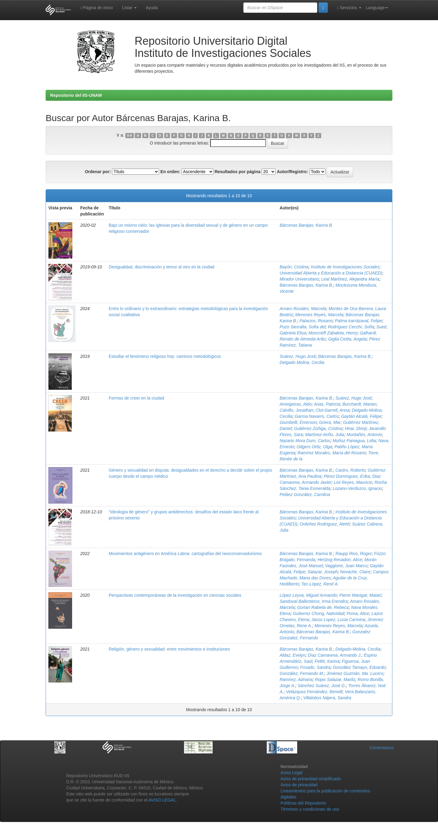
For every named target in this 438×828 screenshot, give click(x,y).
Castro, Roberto (350, 470)
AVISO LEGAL (162, 800)
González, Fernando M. (302, 673)
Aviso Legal (291, 772)
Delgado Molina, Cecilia (302, 362)
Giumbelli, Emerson (298, 422)
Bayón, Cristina (294, 266)
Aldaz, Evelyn (292, 655)
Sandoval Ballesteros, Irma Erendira (314, 601)
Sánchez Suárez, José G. (322, 685)
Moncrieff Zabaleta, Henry (332, 332)
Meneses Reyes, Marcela (319, 314)
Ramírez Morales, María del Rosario (331, 452)
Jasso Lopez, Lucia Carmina (338, 619)
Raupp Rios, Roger (353, 553)
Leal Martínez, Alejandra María (350, 279)
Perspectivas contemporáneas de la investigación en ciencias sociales (175, 595)
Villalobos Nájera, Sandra (327, 697)
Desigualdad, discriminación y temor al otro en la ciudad (161, 266)
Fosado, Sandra (315, 667)
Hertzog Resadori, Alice (340, 559)
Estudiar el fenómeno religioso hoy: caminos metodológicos (165, 356)
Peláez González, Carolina (305, 494)
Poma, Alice (357, 613)
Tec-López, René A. (320, 584)
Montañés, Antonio (364, 434)
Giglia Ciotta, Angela (347, 339)
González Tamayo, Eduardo (359, 667)
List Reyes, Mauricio (353, 482)
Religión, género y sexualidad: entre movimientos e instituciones (169, 649)
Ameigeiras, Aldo (295, 404)
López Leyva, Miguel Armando (308, 595)
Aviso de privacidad (298, 784)
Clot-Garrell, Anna (332, 410)
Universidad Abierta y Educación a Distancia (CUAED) (331, 273)
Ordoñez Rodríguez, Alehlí (324, 524)
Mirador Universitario (299, 279)
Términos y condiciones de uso (309, 809)
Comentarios (382, 747)
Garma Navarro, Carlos (317, 416)
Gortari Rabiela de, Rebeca (323, 607)
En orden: (170, 171)
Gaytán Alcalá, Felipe (361, 416)
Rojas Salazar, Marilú (335, 679)
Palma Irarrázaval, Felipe (358, 320)
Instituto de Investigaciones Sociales (345, 266)
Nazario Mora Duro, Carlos (305, 440)
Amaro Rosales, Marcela (303, 308)
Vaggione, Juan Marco (346, 565)
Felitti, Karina (327, 661)
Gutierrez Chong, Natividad (318, 613)
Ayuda (152, 7)
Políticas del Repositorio (303, 803)
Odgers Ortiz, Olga (314, 446)
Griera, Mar (330, 422)
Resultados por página (237, 171)
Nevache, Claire (355, 571)
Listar (129, 7)
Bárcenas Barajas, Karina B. (306, 225)
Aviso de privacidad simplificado (310, 778)
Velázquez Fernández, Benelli (314, 691)
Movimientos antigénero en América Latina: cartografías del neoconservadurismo (185, 553)
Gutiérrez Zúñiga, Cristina (318, 428)
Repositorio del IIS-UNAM (76, 95)
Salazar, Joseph (323, 571)
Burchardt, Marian (359, 404)
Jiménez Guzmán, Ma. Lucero (354, 673)
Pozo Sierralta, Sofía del (302, 326)
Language (377, 7)
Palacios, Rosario (316, 320)
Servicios (349, 7)
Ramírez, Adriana (296, 679)
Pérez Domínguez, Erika (347, 476)
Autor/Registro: (292, 171)
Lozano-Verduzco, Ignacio (357, 488)
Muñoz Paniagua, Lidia (354, 440)
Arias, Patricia (327, 404)
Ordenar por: (98, 171)
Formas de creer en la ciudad (136, 398)
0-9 (129, 135)
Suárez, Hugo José (298, 356)
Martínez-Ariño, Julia (324, 434)
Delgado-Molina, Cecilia (358, 649)
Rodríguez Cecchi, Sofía (351, 326)
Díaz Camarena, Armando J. (335, 655)
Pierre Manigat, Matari (360, 595)
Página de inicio (96, 7)
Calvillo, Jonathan (296, 410)
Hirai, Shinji (356, 428)
